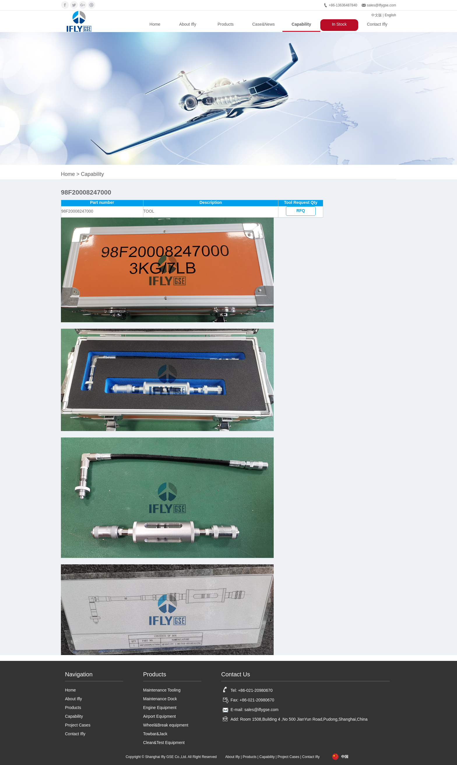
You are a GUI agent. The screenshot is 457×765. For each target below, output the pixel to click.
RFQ (300, 210)
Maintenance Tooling (161, 690)
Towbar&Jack (155, 733)
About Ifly (187, 24)
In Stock (339, 24)
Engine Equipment (159, 707)
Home (155, 24)
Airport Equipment (159, 716)
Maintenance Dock (160, 698)
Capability (301, 24)
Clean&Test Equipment (163, 742)
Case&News (263, 24)
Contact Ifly (377, 24)
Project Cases (77, 725)
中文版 (376, 15)
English (390, 15)
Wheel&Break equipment (165, 725)
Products (225, 24)
